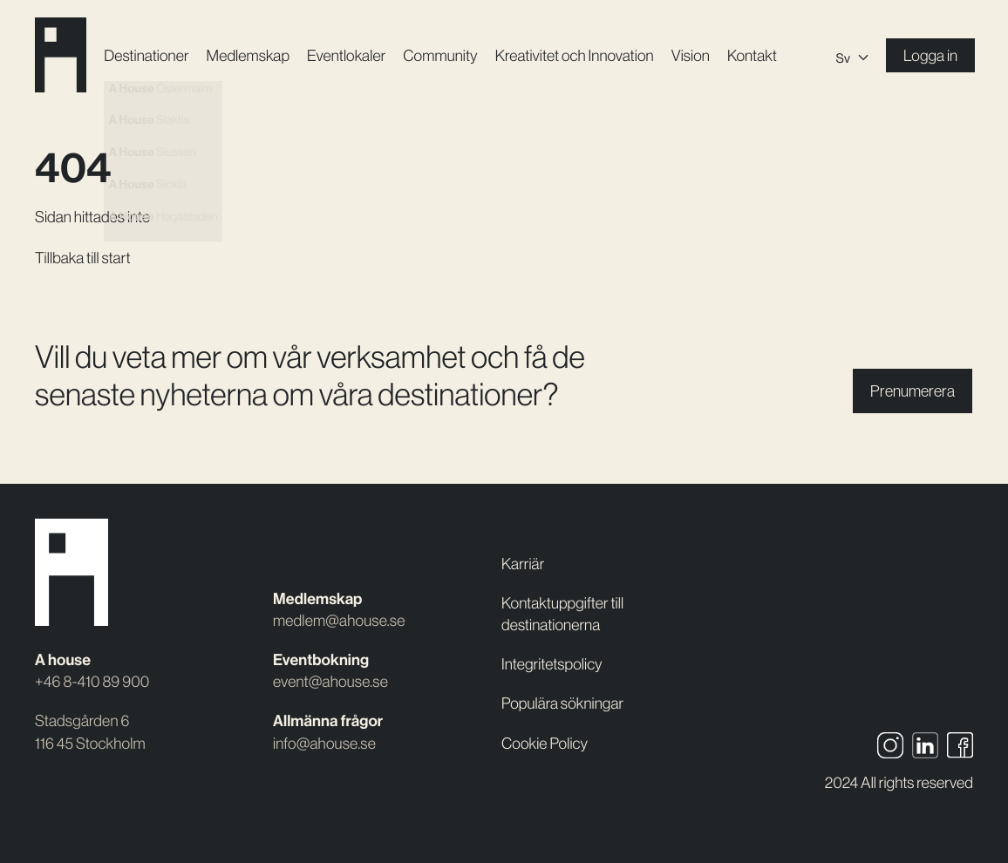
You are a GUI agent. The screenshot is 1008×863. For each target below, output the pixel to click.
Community (440, 55)
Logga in (930, 55)
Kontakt (752, 55)
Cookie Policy (544, 743)
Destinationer (146, 55)
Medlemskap (248, 55)
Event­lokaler (346, 55)
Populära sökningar (562, 703)
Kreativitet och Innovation (574, 55)
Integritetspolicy (552, 664)
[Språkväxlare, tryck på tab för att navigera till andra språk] (852, 55)
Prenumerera (912, 391)
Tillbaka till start (83, 258)
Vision (690, 55)
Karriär (522, 564)
